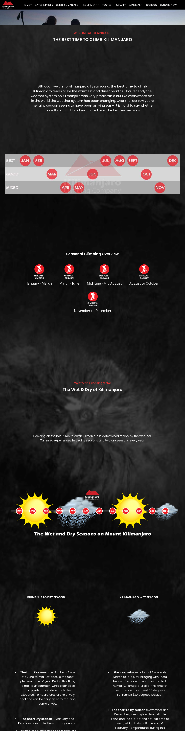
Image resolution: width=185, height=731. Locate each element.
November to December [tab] (92, 302)
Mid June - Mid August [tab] (104, 275)
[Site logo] (8, 4)
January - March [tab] (39, 275)
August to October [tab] (144, 275)
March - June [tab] (69, 275)
